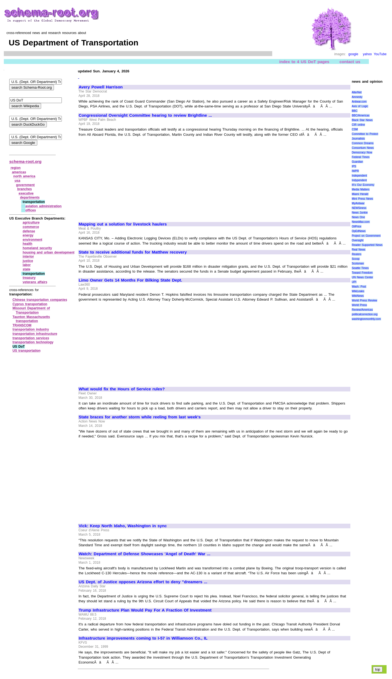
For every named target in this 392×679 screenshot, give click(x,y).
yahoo (367, 54)
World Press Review (364, 300)
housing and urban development (48, 252)
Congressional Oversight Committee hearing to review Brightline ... (145, 115)
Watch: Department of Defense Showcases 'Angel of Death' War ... (144, 554)
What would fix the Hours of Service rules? (122, 389)
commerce (31, 227)
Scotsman (358, 263)
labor (26, 265)
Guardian (357, 161)
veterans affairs (35, 282)
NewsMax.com (361, 221)
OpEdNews (359, 231)
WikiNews (358, 295)
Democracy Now (362, 152)
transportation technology (33, 342)
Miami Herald (360, 194)
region (16, 168)
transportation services (31, 338)
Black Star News (362, 120)
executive (26, 193)
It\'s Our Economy (363, 184)
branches (24, 189)
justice (28, 261)
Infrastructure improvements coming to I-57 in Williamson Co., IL (143, 638)
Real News (358, 249)
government (25, 185)
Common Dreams (362, 143)
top (377, 669)
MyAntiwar (358, 203)
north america (24, 176)
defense (29, 231)
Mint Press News (362, 198)
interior (28, 256)
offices (30, 210)
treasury (29, 278)
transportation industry (31, 329)
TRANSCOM (22, 325)
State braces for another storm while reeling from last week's (140, 417)
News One (358, 217)
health (27, 244)
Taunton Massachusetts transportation (31, 319)
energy (28, 235)
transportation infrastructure (35, 334)
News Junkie (359, 212)
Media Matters (360, 189)
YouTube (380, 54)
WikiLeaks (358, 291)
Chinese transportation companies (40, 300)
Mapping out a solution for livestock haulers (123, 224)
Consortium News (363, 147)
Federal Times (360, 157)
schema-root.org (25, 161)
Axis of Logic (360, 106)
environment (32, 240)
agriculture (31, 222)
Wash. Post (359, 286)
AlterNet (357, 92)
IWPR (355, 170)
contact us (349, 61)
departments (29, 197)
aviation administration (43, 206)
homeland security (37, 248)
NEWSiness (359, 207)
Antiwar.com (359, 101)
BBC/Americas (360, 115)
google (353, 54)
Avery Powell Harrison (101, 87)
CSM (355, 129)
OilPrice (356, 226)
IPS (354, 166)
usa (17, 181)
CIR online (358, 124)
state (26, 269)
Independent (359, 175)
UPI (354, 281)
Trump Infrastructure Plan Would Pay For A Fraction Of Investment (145, 610)
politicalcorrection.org (365, 314)
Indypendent (359, 180)
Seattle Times (360, 268)
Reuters (356, 254)
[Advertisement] (124, 177)
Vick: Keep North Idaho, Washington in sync (123, 526)
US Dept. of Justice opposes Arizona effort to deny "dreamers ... (143, 582)
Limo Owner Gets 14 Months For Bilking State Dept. (130, 280)
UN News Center (362, 277)
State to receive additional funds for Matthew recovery (133, 252)
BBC (354, 110)
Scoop (355, 258)
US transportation (27, 351)
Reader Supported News (367, 244)
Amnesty (357, 96)
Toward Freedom (362, 272)
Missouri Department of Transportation (31, 310)
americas (19, 172)
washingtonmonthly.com (366, 318)
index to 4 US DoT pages (304, 61)
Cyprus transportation (30, 304)
